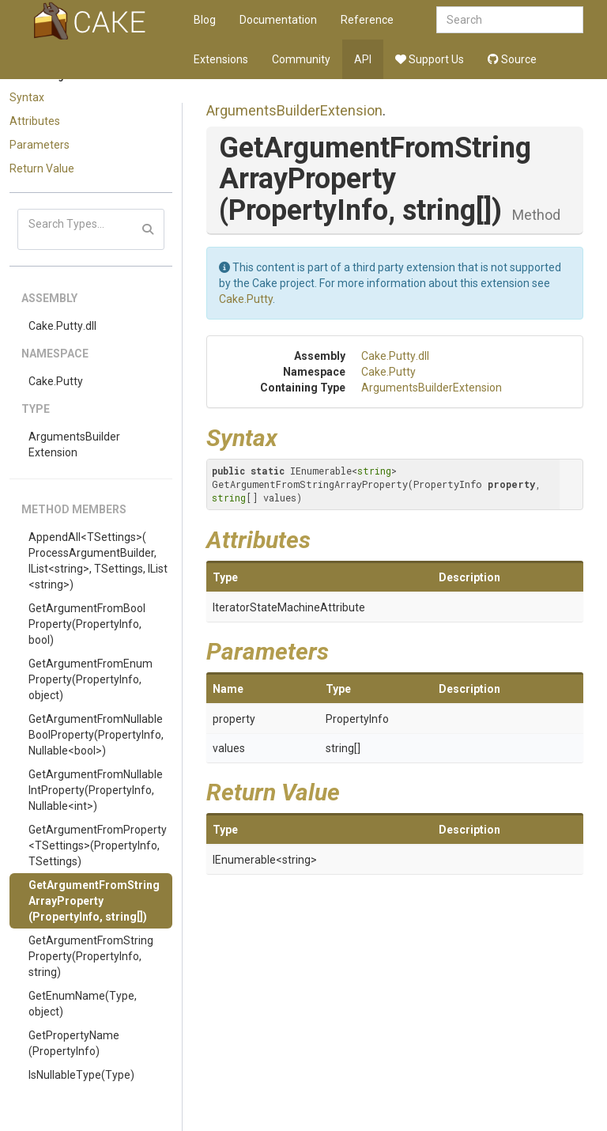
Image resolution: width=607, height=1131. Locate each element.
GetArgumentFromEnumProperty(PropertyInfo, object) (90, 679)
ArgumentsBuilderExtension (74, 444)
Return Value (41, 168)
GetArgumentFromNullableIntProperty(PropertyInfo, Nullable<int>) (95, 790)
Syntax (26, 97)
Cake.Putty (55, 381)
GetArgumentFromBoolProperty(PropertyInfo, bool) (86, 624)
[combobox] (509, 19)
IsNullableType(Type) (81, 1075)
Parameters (39, 144)
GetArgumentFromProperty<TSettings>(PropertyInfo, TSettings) (97, 845)
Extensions (221, 59)
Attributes (34, 121)
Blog (205, 19)
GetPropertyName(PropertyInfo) (73, 1043)
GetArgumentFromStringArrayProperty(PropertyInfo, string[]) (94, 901)
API (362, 59)
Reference (367, 19)
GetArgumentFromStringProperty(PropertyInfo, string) (90, 956)
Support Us (429, 59)
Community (301, 59)
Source (512, 59)
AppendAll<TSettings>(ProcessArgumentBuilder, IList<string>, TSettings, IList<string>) (98, 561)
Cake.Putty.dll (62, 326)
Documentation (278, 19)
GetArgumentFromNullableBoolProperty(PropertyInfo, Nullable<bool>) (96, 735)
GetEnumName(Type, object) (82, 1003)
